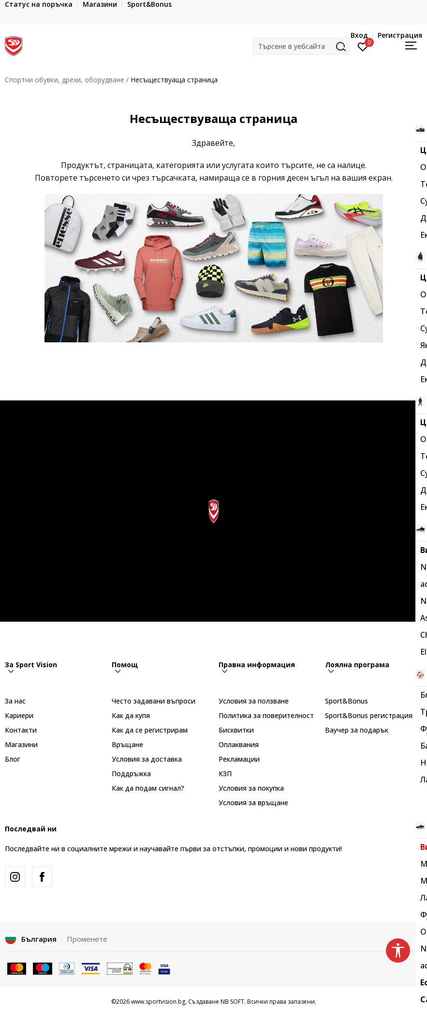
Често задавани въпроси (153, 700)
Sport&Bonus (346, 700)
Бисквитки (236, 730)
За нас (15, 700)
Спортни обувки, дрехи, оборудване (64, 79)
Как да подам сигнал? (148, 788)
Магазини (21, 744)
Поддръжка (131, 773)
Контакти (21, 730)
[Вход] (363, 46)
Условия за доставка (147, 759)
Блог (12, 759)
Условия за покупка (251, 788)
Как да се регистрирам (150, 730)
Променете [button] (87, 939)
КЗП (225, 773)
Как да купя (131, 715)
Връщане (127, 744)
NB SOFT (232, 1001)
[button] (301, 46)
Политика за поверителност (266, 715)
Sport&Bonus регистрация (368, 715)
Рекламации (239, 759)
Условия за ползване (254, 700)
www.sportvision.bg (158, 1001)
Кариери (19, 715)
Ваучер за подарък (356, 730)
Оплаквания (239, 744)
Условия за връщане (253, 802)
